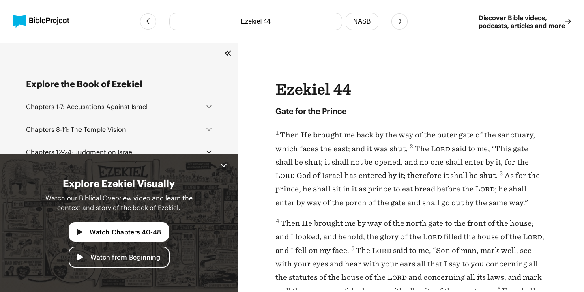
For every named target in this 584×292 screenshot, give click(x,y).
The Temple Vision (76, 129)
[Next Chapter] (399, 21)
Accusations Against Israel (87, 106)
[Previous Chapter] (148, 21)
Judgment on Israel (80, 152)
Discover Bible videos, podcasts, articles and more (525, 21)
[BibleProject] (41, 21)
